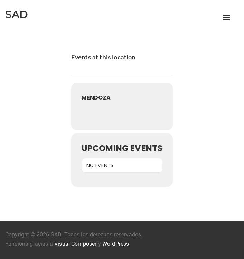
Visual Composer (75, 244)
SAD (16, 14)
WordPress (115, 244)
